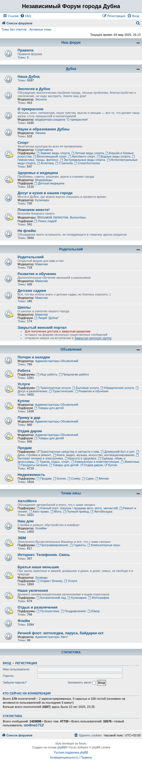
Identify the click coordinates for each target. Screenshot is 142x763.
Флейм (24, 621)
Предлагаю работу (74, 374)
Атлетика (45, 163)
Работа (24, 370)
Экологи (41, 99)
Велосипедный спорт (50, 156)
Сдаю (88, 478)
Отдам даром (30, 431)
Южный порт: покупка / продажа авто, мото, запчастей (77, 508)
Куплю (24, 401)
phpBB (61, 747)
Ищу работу (47, 374)
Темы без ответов (14, 29)
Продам (25, 448)
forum (82, 743)
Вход (7, 663)
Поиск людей (45, 221)
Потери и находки (34, 357)
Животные (130, 461)
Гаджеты (78, 545)
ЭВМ (22, 538)
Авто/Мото (27, 501)
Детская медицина (49, 183)
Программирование (52, 545)
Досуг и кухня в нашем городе (45, 193)
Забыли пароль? (15, 682)
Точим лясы (71, 493)
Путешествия (48, 611)
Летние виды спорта (87, 153)
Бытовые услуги (85, 387)
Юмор (94, 611)
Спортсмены (44, 149)
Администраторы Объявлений (56, 361)
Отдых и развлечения (37, 607)
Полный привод (76, 511)
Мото (55, 511)
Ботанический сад (51, 597)
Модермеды (43, 180)
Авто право (39, 511)
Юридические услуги (117, 387)
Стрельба (64, 163)
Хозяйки (41, 528)
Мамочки (41, 264)
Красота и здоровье (81, 458)
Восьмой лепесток (52, 217)
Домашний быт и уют (117, 451)
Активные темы (40, 29)
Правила (25, 50)
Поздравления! (73, 611)
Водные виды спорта (113, 156)
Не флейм (27, 231)
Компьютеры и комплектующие (95, 461)
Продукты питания (32, 465)
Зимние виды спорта (53, 153)
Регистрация (26, 663)
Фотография (98, 597)
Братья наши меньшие (38, 567)
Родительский (71, 249)
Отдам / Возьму (49, 581)
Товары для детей (49, 408)
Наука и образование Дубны (43, 129)
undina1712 (34, 725)
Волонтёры (78, 217)
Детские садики (32, 290)
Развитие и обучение (37, 274)
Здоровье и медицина (38, 173)
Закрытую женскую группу (93, 338)
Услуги (24, 384)
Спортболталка (87, 163)
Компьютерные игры (103, 545)
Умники (40, 133)
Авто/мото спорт (81, 156)
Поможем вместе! (34, 210)
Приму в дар (29, 417)
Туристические (61, 391)
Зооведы (41, 577)
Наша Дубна (29, 76)
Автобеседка (101, 511)
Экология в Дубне (34, 89)
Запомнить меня (81, 683)
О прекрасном (30, 109)
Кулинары (42, 200)
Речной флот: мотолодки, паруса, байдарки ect (61, 633)
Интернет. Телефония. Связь (44, 555)
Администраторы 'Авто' (51, 636)
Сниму (74, 478)
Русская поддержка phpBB (71, 752)
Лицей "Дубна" (46, 318)
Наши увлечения (33, 590)
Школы (24, 307)
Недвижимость (31, 475)
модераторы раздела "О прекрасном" (61, 119)
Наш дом (26, 521)
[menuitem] (25, 16)
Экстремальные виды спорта (82, 159)
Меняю (102, 478)
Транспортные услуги (54, 387)
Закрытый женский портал (42, 327)
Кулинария (77, 597)
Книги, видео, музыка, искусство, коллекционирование (93, 455)
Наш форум (71, 42)
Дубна (71, 69)
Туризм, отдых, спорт (52, 461)
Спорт (23, 142)
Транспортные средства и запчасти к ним (68, 451)
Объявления (71, 349)
